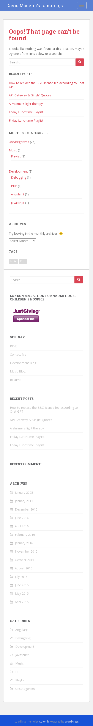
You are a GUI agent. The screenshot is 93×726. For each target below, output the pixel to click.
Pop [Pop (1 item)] (22, 261)
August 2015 (23, 568)
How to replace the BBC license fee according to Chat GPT (46, 85)
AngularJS (17, 194)
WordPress (72, 721)
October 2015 (24, 560)
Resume (15, 380)
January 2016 (24, 543)
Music (13, 150)
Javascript (17, 203)
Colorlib (44, 721)
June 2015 (22, 585)
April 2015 (22, 602)
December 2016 (26, 509)
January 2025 (24, 492)
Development (18, 171)
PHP (14, 186)
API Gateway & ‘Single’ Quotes (30, 95)
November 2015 (26, 551)
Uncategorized (19, 142)
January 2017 (24, 501)
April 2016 (22, 526)
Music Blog (17, 371)
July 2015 (21, 577)
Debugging (18, 177)
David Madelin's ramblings (34, 5)
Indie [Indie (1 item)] (13, 261)
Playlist (16, 156)
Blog (13, 346)
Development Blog (23, 363)
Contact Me (18, 354)
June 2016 (22, 518)
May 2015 (22, 593)
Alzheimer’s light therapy (26, 104)
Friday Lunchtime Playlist (26, 112)
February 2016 (25, 535)
